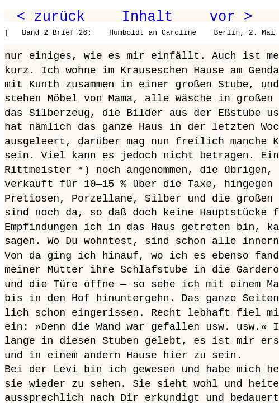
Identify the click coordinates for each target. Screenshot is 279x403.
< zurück (51, 16)
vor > (231, 16)
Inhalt (147, 16)
